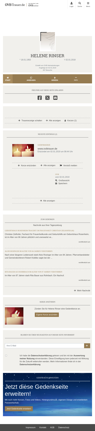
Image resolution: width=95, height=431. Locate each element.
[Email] (55, 97)
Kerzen (55, 79)
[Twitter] (47, 97)
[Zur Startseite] (21, 4)
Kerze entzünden (27, 165)
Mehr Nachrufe (82, 291)
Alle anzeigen (53, 120)
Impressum (31, 427)
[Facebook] (40, 97)
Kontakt (42, 427)
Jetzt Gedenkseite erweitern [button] (19, 409)
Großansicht (62, 180)
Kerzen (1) (70, 120)
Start (8, 79)
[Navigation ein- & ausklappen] (88, 4)
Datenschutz (63, 427)
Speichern (61, 183)
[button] (87, 345)
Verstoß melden (68, 165)
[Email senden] (44, 345)
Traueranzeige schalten (30, 120)
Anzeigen (31, 79)
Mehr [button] (76, 79)
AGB (52, 427)
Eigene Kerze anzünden (46, 315)
